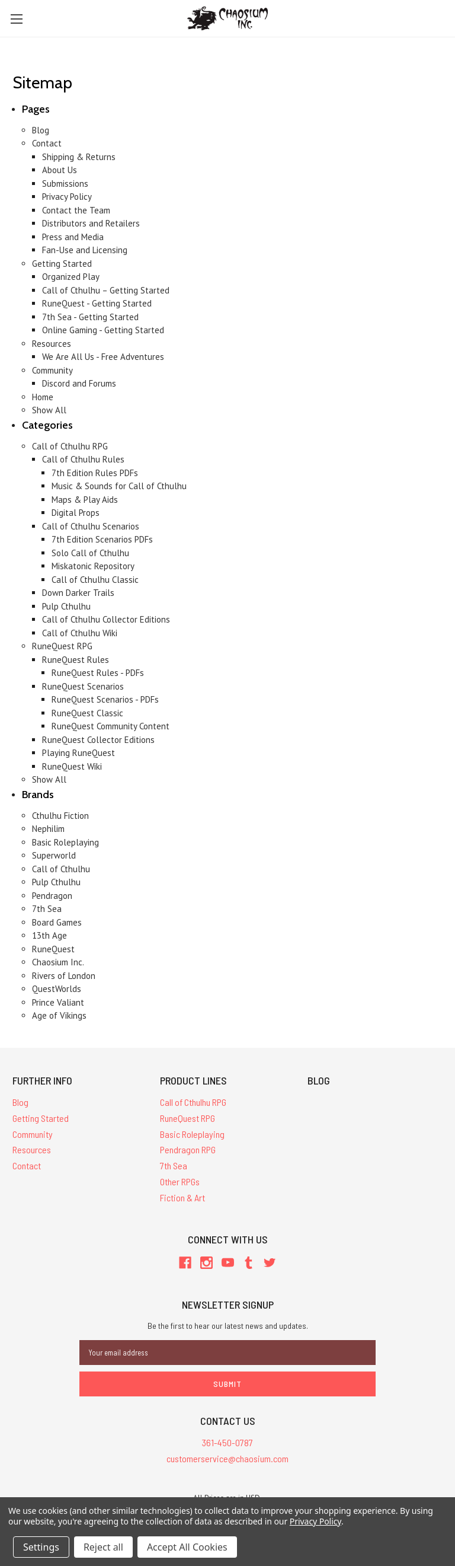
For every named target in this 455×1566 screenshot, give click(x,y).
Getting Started (62, 263)
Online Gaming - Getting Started (103, 330)
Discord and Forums (79, 383)
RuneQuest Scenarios (83, 686)
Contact (47, 143)
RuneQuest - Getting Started (97, 303)
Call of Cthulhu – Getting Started (105, 290)
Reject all (103, 1547)
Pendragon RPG (188, 1149)
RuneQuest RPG (62, 646)
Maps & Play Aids (85, 499)
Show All (49, 410)
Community (52, 370)
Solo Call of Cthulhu (90, 553)
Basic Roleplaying (65, 842)
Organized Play (71, 276)
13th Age (49, 935)
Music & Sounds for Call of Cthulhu (119, 486)
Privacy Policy (67, 196)
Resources (51, 343)
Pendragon (52, 895)
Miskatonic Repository (93, 566)
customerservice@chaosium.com (227, 1458)
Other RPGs (180, 1181)
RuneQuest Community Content (110, 726)
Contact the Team (76, 210)
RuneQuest (53, 949)
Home (42, 397)
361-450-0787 (227, 1442)
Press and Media (73, 237)
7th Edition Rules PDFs (95, 473)
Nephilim (48, 828)
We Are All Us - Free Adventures (103, 356)
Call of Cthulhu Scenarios (90, 526)
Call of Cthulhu (61, 869)
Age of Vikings (59, 1015)
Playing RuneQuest (78, 752)
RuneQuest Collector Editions (98, 739)
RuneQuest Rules (75, 659)
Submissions (65, 183)
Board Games (57, 922)
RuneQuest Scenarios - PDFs (105, 699)
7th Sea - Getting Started (90, 317)
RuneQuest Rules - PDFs (98, 672)
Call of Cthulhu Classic (95, 579)
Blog (40, 130)
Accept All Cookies (187, 1547)
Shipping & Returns (79, 156)
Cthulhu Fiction (60, 815)
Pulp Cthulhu (66, 606)
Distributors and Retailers (91, 223)
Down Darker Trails (78, 592)
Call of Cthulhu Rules (83, 459)
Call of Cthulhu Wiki (79, 633)
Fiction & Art (182, 1197)
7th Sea (47, 908)
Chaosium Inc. (58, 962)
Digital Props (76, 512)
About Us (59, 170)
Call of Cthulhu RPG (70, 446)
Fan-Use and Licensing (84, 250)
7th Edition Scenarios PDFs (102, 539)
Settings (41, 1547)
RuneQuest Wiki (72, 766)
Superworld (54, 855)
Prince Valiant (58, 1002)
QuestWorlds (56, 988)
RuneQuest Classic (87, 713)
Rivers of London (63, 975)
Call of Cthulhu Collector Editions (106, 619)
